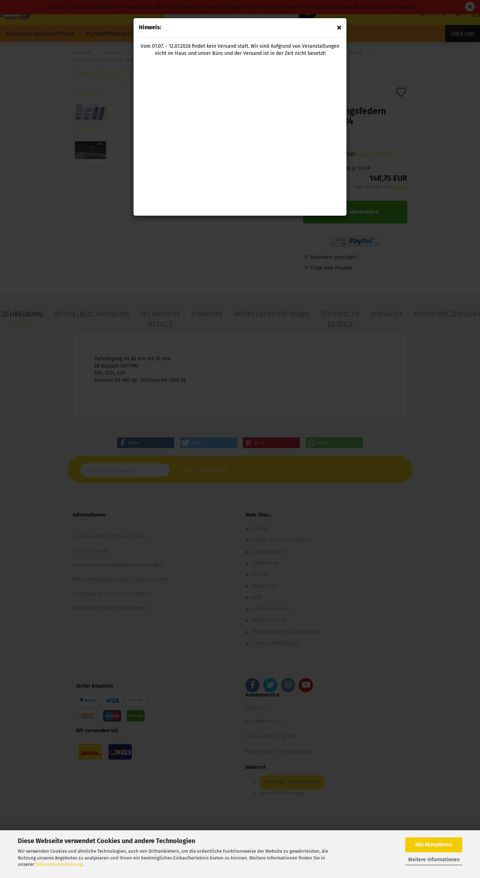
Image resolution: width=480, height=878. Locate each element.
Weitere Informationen (434, 860)
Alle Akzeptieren (433, 845)
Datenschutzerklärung (58, 864)
